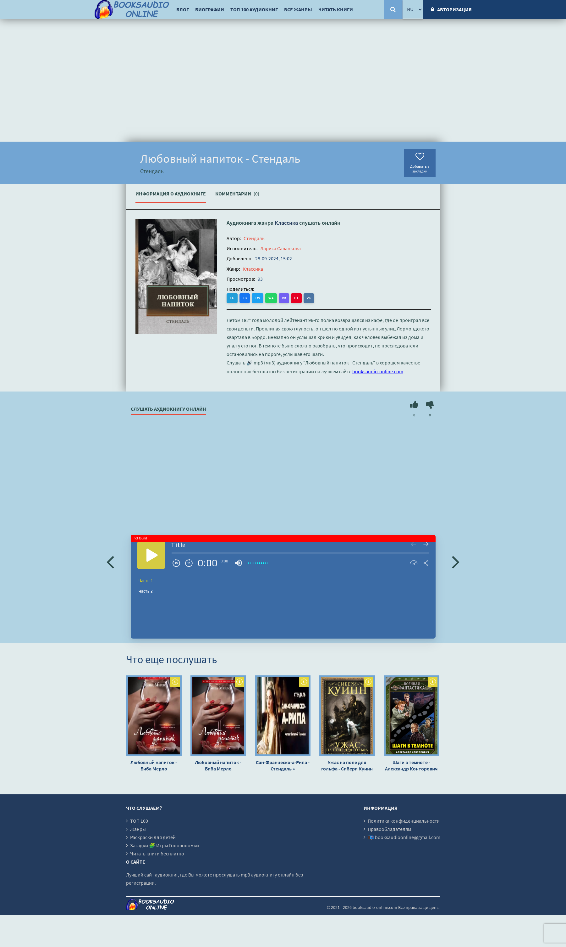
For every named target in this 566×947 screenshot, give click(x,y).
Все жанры (298, 9)
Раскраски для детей (153, 837)
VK (309, 298)
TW (257, 298)
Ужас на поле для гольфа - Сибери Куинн (347, 765)
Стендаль (254, 238)
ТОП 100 (139, 821)
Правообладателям (389, 829)
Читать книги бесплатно (157, 853)
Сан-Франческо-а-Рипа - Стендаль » (283, 765)
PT (296, 298)
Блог (182, 9)
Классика (286, 222)
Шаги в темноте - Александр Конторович (411, 765)
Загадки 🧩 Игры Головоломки (164, 845)
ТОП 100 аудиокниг (254, 9)
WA (271, 298)
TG (232, 298)
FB (245, 298)
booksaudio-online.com (377, 371)
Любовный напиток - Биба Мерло (153, 765)
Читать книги (335, 9)
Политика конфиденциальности (404, 821)
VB (284, 298)
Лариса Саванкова (280, 248)
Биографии (209, 9)
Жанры (138, 829)
